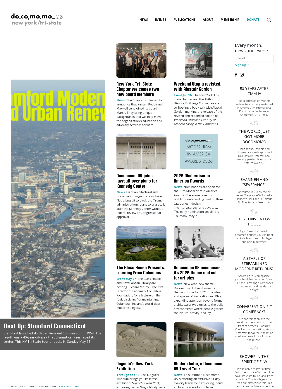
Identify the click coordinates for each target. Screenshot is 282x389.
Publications (184, 20)
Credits (76, 386)
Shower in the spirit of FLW (254, 359)
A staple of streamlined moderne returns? (254, 263)
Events (160, 20)
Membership (229, 20)
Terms (68, 386)
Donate (253, 20)
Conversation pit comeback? (254, 309)
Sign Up (242, 65)
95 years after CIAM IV (254, 91)
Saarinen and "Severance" (254, 182)
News (143, 20)
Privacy (62, 386)
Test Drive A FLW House (254, 221)
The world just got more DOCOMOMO (254, 136)
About (207, 20)
